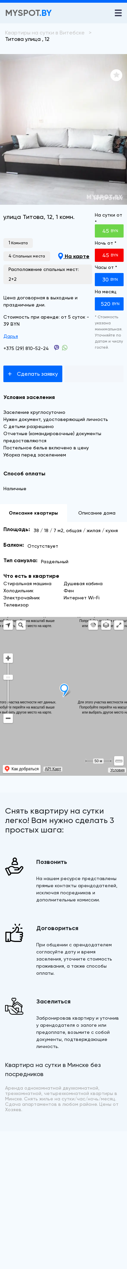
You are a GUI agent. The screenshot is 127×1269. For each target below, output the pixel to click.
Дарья (10, 336)
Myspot (28, 13)
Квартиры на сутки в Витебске (45, 32)
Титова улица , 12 (27, 39)
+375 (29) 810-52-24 (26, 348)
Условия (117, 770)
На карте (73, 256)
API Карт (53, 769)
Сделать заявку (33, 374)
